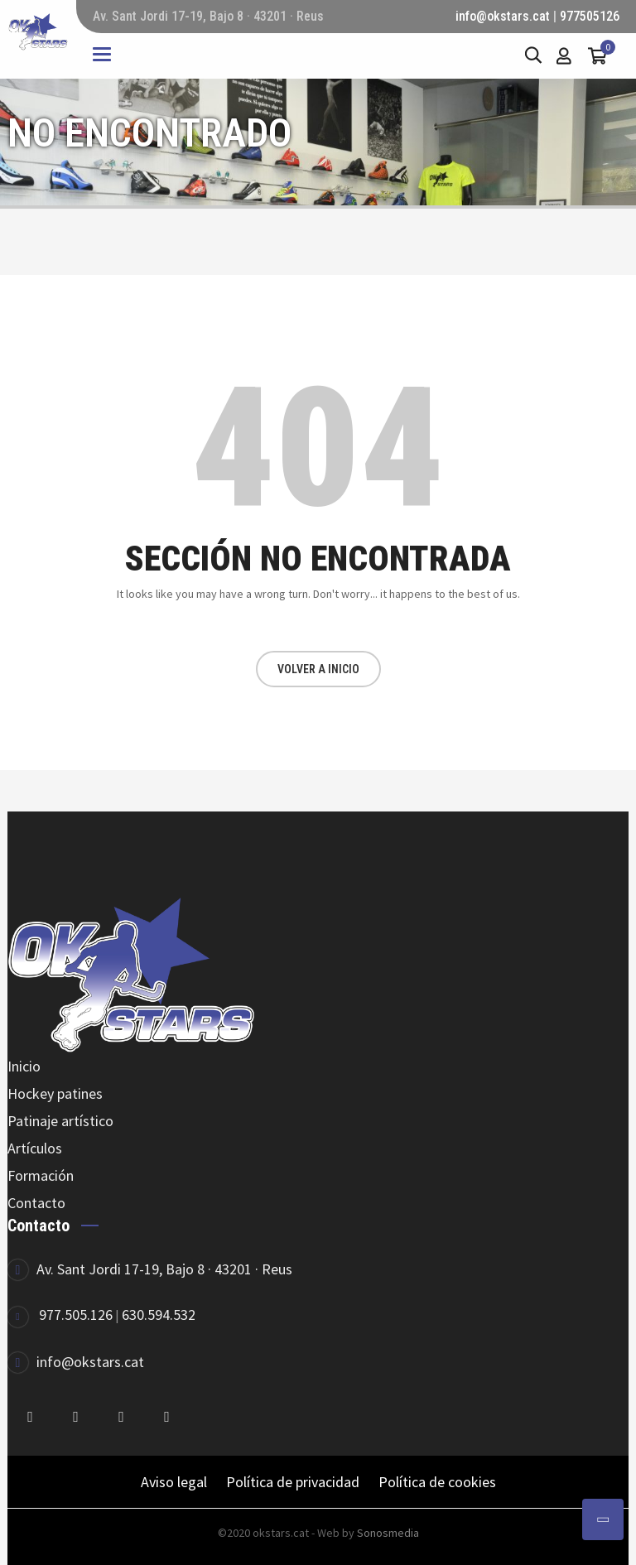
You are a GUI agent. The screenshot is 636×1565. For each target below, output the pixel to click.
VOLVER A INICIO (318, 669)
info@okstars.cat (502, 16)
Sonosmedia (388, 1532)
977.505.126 (76, 1314)
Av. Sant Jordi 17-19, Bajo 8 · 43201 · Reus (164, 1268)
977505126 (589, 16)
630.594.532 (158, 1314)
